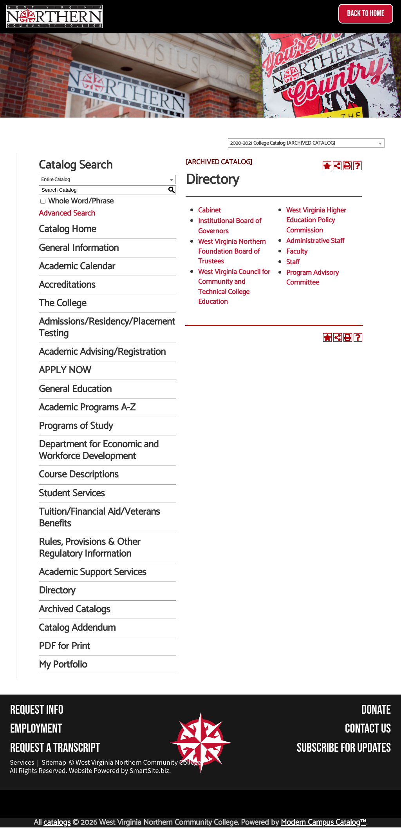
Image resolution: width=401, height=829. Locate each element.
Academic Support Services (92, 572)
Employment (36, 728)
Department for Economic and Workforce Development (99, 450)
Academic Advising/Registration (102, 352)
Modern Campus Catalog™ (323, 822)
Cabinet (209, 210)
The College (62, 303)
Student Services (72, 493)
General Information (79, 248)
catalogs (56, 822)
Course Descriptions (79, 474)
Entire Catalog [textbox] (55, 180)
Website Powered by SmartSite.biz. (120, 771)
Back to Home (365, 13)
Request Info (36, 710)
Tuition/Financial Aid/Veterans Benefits (99, 518)
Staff (293, 262)
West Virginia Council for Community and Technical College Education (234, 287)
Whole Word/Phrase (81, 201)
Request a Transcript (55, 748)
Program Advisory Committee (312, 277)
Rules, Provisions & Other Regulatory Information (89, 548)
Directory (57, 590)
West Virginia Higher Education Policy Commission (316, 220)
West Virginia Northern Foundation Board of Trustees (232, 251)
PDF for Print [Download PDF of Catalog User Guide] (64, 646)
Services (22, 762)
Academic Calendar (77, 266)
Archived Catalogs (74, 609)
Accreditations (67, 285)
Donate (376, 710)
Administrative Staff (315, 241)
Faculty (296, 252)
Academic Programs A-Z (87, 407)
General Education (75, 389)
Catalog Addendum (77, 628)
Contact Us (368, 728)
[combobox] (306, 143)
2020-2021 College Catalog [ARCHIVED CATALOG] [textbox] (282, 143)
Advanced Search (67, 213)
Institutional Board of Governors (229, 226)
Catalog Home (67, 229)
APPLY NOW (65, 370)
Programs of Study (76, 426)
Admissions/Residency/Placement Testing (107, 328)
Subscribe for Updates (344, 748)
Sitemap (54, 762)
